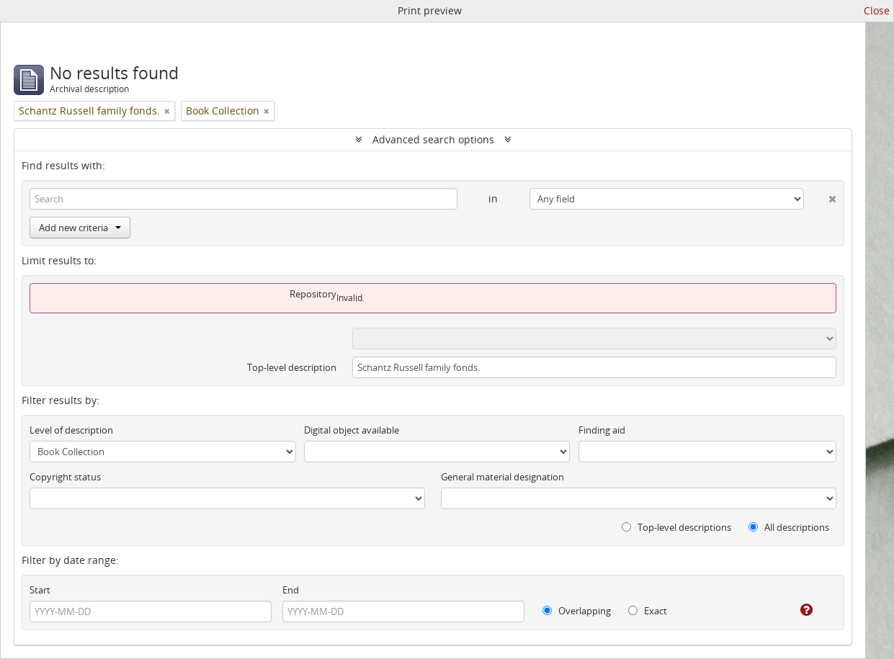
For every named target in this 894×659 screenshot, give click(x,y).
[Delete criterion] (820, 196)
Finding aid (601, 429)
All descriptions (788, 527)
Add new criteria (80, 227)
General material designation (502, 476)
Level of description (71, 429)
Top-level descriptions (676, 527)
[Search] (243, 199)
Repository (313, 293)
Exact (647, 610)
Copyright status (65, 476)
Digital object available (351, 429)
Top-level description (291, 367)
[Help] (796, 610)
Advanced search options (433, 139)
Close (877, 10)
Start (40, 589)
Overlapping (576, 610)
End (290, 589)
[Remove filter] (167, 111)
